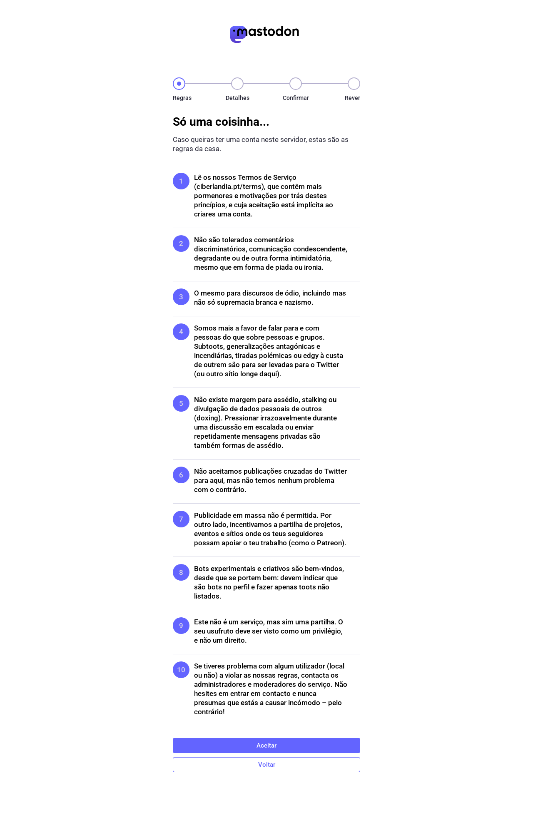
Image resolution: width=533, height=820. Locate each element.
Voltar (266, 764)
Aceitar (266, 745)
